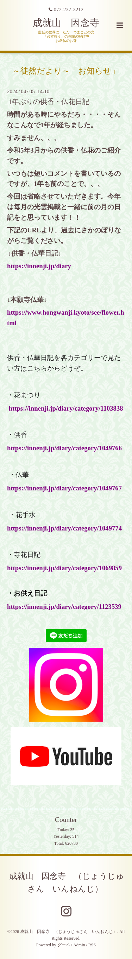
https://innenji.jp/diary (39, 266)
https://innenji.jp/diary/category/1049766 (64, 448)
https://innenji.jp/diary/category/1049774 (64, 528)
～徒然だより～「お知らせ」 (66, 70)
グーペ (63, 944)
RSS (92, 944)
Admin (79, 944)
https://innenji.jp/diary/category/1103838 (66, 408)
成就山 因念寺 (66, 23)
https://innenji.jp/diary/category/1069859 (64, 568)
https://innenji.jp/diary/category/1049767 (64, 488)
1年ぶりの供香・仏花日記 (48, 101)
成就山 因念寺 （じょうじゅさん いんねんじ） (66, 882)
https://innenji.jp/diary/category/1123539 (64, 606)
